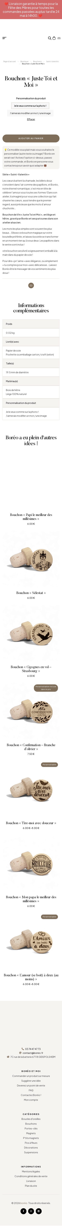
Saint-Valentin (52, 61)
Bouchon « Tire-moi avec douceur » (31, 823)
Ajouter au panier (31, 138)
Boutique (24, 61)
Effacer (31, 119)
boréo (23, 1203)
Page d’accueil (9, 61)
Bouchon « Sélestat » (31, 593)
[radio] (30, 105)
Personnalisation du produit (31, 98)
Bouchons (37, 61)
